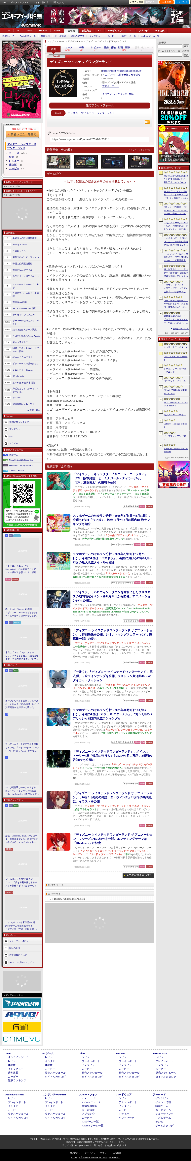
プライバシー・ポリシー (97, 1153)
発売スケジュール (55, 1072)
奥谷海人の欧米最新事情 (25, 238)
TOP (7, 30)
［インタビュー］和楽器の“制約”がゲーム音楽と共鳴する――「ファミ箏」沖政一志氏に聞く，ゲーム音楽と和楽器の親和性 (21, 926)
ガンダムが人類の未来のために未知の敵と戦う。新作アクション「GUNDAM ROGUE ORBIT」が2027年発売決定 (176, 179)
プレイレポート (91, 1061)
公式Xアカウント (19, 2)
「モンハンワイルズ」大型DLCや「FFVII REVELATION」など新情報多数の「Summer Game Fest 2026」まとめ (176, 257)
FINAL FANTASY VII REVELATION (175, 391)
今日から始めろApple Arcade (26, 336)
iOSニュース (8, 36)
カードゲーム (163, 1110)
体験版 (13, 164)
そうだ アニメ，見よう (24, 314)
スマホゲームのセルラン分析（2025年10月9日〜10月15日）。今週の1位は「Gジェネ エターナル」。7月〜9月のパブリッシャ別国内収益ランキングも (112, 714)
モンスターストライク (175, 414)
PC (18, 30)
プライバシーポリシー (20, 940)
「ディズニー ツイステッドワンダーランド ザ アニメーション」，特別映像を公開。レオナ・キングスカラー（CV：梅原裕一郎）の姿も (113, 634)
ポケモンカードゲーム (175, 381)
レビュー (14, 160)
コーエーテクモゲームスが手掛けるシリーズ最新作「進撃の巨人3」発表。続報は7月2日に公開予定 (176, 304)
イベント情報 (163, 1102)
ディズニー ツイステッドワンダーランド (91, 112)
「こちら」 (113, 1142)
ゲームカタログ (164, 1125)
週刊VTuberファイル (22, 270)
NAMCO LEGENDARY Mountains (176, 450)
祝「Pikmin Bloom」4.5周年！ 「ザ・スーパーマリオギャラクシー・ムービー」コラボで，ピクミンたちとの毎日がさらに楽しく (21, 612)
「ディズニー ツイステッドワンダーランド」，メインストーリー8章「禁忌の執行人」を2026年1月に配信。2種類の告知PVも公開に (112, 756)
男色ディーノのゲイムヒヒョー (26, 277)
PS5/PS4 (42, 30)
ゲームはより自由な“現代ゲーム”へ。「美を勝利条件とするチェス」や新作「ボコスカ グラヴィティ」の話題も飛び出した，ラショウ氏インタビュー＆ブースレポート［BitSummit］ (22, 882)
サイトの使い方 (41, 2)
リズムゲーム (163, 1117)
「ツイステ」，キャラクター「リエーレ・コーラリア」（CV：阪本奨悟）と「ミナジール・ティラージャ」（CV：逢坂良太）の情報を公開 (110, 478)
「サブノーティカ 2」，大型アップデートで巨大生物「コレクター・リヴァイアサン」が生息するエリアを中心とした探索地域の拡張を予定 (176, 288)
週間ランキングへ (181, 329)
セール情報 (60, 36)
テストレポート (128, 1102)
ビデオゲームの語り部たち (26, 363)
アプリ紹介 (88, 1113)
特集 (11, 156)
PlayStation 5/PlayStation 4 (21, 465)
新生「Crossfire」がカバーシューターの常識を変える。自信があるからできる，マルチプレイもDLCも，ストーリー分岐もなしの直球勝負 (21, 839)
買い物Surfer (19, 376)
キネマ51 (17, 397)
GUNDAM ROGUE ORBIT (175, 358)
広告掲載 (117, 1153)
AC (130, 30)
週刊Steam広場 (20, 302)
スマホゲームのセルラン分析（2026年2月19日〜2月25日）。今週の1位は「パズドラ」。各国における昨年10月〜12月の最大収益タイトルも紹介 (112, 558)
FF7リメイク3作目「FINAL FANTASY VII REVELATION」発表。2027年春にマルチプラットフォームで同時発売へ (176, 210)
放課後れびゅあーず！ (23, 404)
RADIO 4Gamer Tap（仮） (25, 308)
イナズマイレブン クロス (175, 438)
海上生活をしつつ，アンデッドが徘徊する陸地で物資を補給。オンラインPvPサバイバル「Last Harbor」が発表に (176, 273)
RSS (4, 2)
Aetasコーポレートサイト (21, 962)
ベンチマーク (126, 1117)
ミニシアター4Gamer (23, 370)
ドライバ (13, 443)
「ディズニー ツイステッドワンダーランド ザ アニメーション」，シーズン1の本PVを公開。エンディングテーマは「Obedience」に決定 (113, 839)
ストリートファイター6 (175, 347)
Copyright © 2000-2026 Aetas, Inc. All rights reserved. (95, 1157)
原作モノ (107, 94)
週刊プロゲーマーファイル (26, 257)
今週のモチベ (19, 251)
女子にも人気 (120, 94)
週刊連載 (13, 1072)
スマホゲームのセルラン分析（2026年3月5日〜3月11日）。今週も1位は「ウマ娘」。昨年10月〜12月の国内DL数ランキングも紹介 (112, 520)
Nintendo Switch (16, 470)
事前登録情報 (89, 1106)
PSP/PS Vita (160, 1053)
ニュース (14, 152)
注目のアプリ (77, 36)
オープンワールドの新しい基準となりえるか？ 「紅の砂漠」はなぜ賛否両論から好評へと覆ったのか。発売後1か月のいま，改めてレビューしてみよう (22, 704)
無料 (131, 94)
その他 (159, 1121)
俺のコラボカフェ (21, 342)
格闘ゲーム (161, 1106)
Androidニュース (28, 36)
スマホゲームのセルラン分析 (26, 286)
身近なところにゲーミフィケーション (26, 390)
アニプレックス (110, 74)
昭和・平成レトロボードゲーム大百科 (26, 350)
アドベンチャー (110, 86)
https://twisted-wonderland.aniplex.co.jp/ (121, 70)
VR (99, 30)
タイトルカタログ (55, 1076)
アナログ (143, 30)
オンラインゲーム (18, 1057)
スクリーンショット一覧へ (140, 150)
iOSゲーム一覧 (129, 36)
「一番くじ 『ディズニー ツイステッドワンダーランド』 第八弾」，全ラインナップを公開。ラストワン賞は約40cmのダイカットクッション (113, 676)
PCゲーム (13, 455)
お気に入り (151, 2)
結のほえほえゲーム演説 (25, 329)
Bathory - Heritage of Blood (175, 425)
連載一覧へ (34, 410)
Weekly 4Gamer (20, 244)
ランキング (181, 2)
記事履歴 (166, 2)
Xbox (29, 30)
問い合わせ (59, 2)
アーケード (159, 1094)
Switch (57, 30)
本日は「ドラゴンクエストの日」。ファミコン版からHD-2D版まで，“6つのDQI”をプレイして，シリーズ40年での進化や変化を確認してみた (22, 656)
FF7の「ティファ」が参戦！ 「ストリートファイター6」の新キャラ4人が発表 (176, 195)
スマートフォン (88, 1094)
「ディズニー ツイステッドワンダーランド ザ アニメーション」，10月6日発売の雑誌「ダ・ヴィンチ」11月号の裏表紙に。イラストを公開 (113, 797)
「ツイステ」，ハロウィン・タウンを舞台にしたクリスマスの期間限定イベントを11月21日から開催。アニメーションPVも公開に (111, 596)
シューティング (164, 1113)
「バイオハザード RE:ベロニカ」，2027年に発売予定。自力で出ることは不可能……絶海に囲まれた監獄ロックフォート (176, 241)
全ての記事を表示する (139, 875)
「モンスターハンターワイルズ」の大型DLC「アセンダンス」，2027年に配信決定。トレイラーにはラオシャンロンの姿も (176, 226)
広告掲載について (18, 955)
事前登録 (45, 36)
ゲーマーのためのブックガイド (26, 322)
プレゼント (14, 429)
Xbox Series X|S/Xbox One (21, 460)
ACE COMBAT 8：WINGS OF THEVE (176, 404)
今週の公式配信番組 (22, 263)
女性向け (86, 30)
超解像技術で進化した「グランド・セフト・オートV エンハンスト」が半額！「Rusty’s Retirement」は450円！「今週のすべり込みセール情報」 (176, 320)
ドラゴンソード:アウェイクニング (175, 370)
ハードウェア (115, 30)
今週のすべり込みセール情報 (26, 295)
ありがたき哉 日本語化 (24, 382)
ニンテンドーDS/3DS (54, 1094)
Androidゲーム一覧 (150, 36)
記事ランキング (17, 1080)
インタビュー (95, 36)
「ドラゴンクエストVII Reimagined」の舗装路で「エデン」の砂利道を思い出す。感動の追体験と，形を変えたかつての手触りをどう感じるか (21, 569)
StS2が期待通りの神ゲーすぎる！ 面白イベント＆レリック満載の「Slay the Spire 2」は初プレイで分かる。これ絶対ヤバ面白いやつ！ (22, 791)
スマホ (71, 31)
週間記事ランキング (19, 422)
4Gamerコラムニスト (23, 357)
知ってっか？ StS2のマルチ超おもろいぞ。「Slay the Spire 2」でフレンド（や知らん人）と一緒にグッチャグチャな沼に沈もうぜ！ (22, 747)
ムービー (112, 36)
